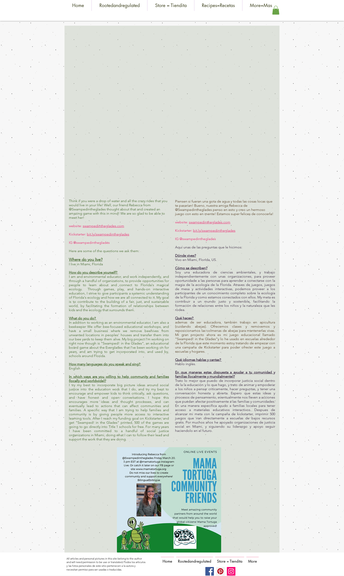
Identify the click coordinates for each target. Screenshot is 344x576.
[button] (276, 10)
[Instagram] (231, 571)
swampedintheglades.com (103, 226)
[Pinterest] (220, 571)
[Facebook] (209, 571)
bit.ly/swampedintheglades (108, 234)
